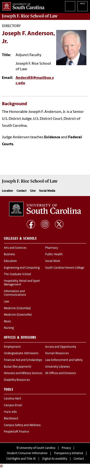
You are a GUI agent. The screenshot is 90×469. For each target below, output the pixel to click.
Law (6, 301)
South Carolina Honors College (64, 267)
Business (9, 254)
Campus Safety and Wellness (22, 425)
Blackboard (11, 418)
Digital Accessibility (54, 458)
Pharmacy (51, 248)
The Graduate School (17, 274)
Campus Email (13, 405)
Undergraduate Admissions (21, 353)
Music (7, 321)
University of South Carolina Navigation (83, 6)
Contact (21, 191)
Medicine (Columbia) (17, 308)
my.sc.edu (10, 412)
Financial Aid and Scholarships (23, 360)
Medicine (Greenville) (18, 314)
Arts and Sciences (15, 248)
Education (10, 261)
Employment (12, 347)
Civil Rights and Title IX (21, 458)
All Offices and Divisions (60, 373)
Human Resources (57, 353)
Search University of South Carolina (70, 6)
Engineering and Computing (22, 267)
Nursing (9, 328)
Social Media (47, 191)
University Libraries (57, 366)
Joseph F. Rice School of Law (30, 16)
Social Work (52, 261)
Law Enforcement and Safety (64, 360)
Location (7, 191)
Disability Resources (17, 380)
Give (33, 191)
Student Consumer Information (27, 453)
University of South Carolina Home (22, 5)
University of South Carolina (37, 448)
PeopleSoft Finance (16, 431)
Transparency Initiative (68, 453)
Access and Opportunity (60, 347)
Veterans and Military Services (23, 373)
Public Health (54, 254)
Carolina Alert (12, 398)
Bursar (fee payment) (17, 366)
